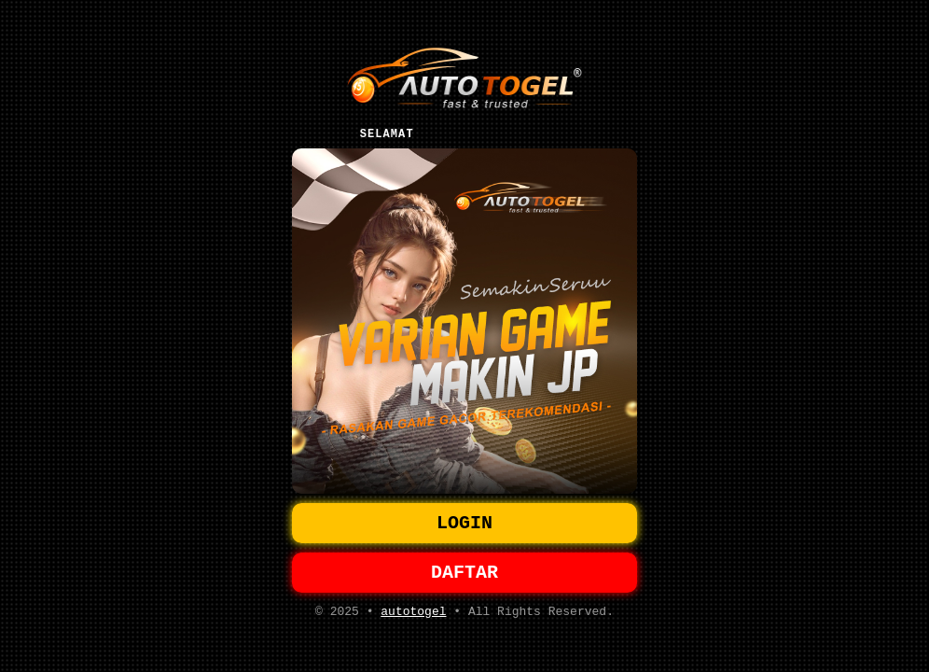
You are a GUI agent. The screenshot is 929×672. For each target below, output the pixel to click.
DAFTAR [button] (464, 574)
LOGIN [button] (464, 521)
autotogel (413, 617)
